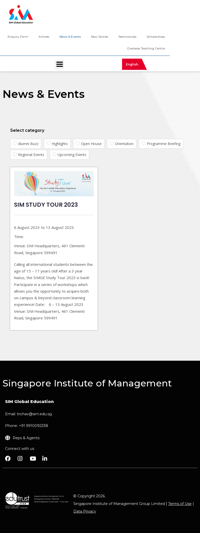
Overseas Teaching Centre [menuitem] (146, 48)
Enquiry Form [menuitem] (18, 36)
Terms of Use (180, 503)
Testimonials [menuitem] (127, 36)
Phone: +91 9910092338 (26, 425)
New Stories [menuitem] (99, 36)
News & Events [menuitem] (70, 36)
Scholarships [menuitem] (155, 36)
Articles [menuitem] (43, 36)
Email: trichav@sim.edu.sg (28, 414)
